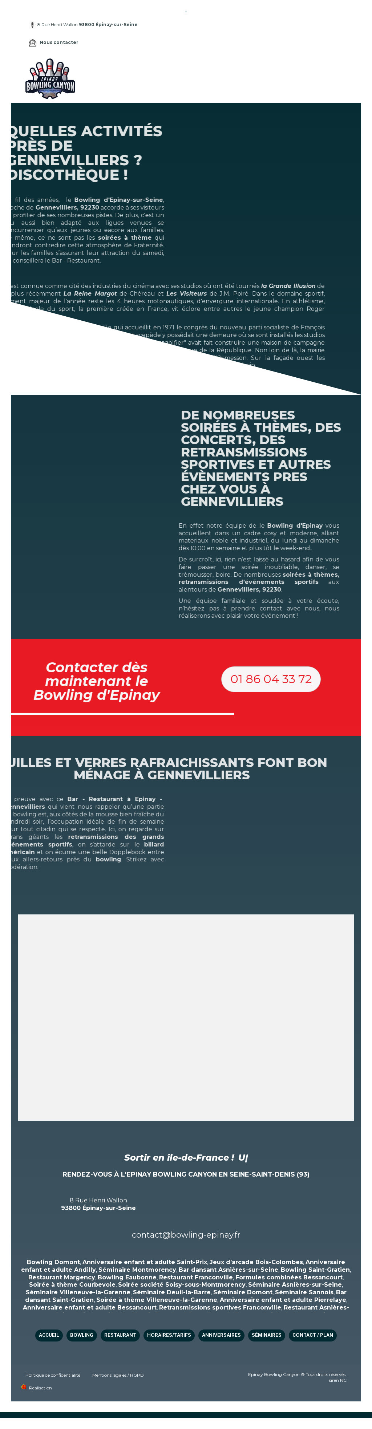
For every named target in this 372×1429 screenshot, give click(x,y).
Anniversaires (312, 68)
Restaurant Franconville (196, 1277)
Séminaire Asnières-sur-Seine (295, 1284)
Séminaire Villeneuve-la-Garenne (78, 1292)
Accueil (157, 68)
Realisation (40, 1388)
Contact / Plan (204, 88)
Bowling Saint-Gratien (315, 1269)
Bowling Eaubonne (127, 1277)
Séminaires (161, 88)
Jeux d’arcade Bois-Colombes (256, 1262)
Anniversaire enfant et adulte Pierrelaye (283, 1299)
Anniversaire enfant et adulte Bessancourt (90, 1307)
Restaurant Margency (61, 1277)
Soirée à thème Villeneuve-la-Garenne (156, 1299)
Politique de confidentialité (52, 1375)
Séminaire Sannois (304, 1292)
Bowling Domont (53, 1262)
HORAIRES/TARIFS (264, 68)
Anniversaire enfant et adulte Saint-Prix (144, 1262)
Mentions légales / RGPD (118, 1375)
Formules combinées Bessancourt (289, 1277)
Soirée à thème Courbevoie (72, 1284)
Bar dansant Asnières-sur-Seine (228, 1269)
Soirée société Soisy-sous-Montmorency (182, 1284)
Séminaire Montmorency (137, 1269)
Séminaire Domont (242, 1292)
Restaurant (219, 68)
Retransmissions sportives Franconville (220, 1307)
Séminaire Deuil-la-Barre (172, 1292)
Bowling (185, 68)
